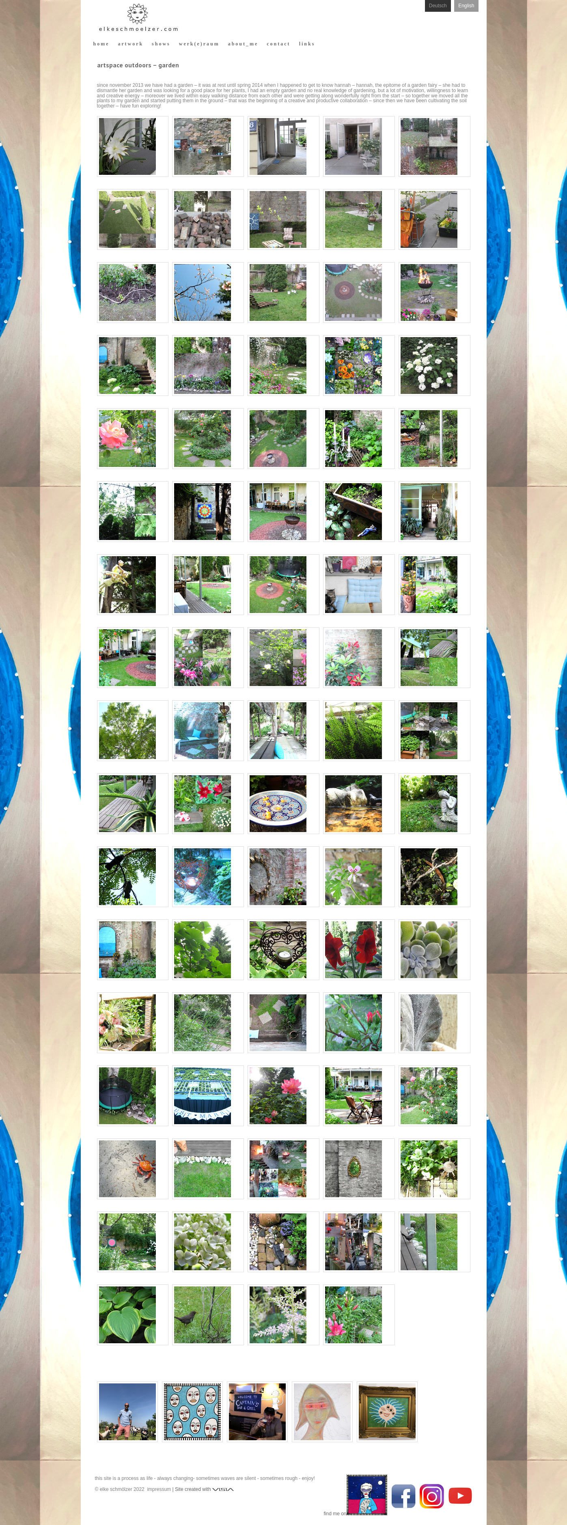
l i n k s (306, 44)
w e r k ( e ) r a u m (198, 44)
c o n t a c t (278, 44)
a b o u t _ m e (242, 44)
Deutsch (438, 6)
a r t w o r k (130, 44)
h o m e (100, 44)
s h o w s (160, 44)
